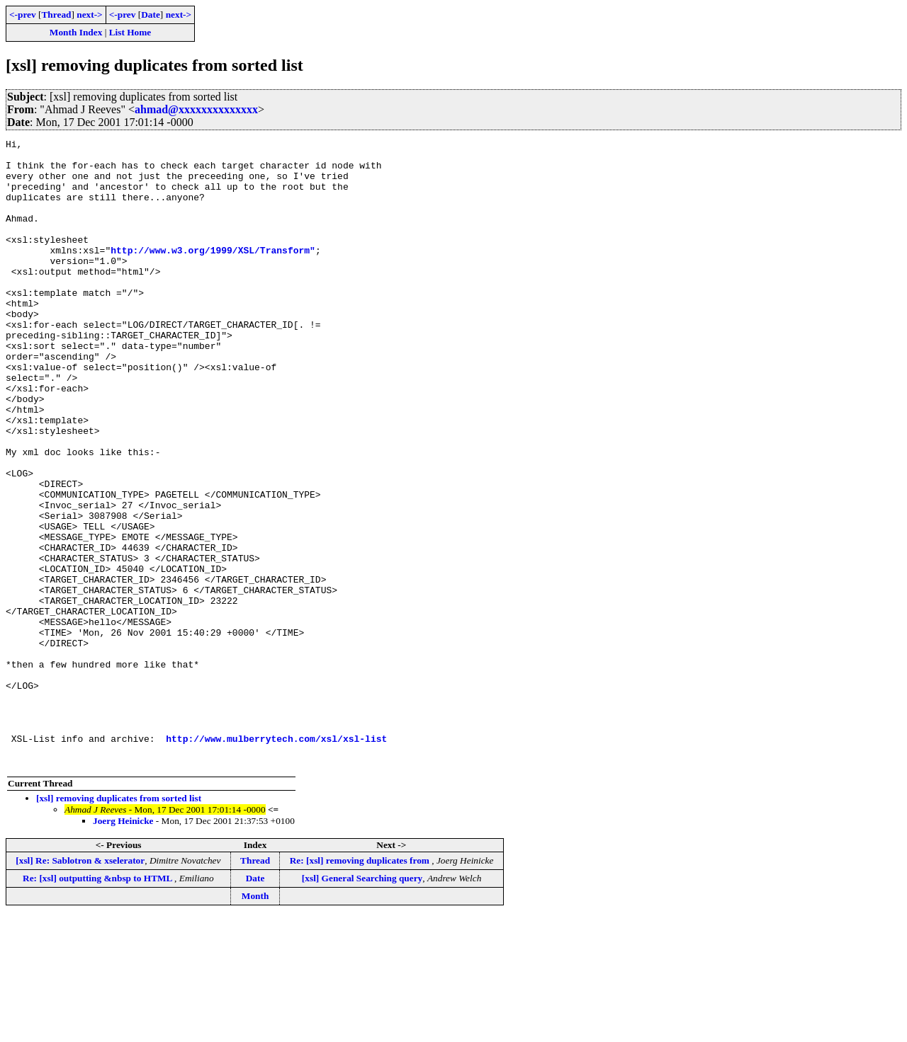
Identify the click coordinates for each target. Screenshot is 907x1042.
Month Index (76, 32)
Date (150, 14)
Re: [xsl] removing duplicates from (361, 985)
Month (255, 1021)
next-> (89, 14)
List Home (130, 32)
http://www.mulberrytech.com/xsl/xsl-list (276, 859)
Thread (56, 14)
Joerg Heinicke (123, 946)
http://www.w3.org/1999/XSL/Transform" (213, 273)
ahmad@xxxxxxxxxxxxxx (196, 109)
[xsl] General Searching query (362, 1003)
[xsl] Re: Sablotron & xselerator (80, 985)
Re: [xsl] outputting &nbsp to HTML (98, 1003)
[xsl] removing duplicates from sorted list (118, 923)
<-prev (22, 14)
